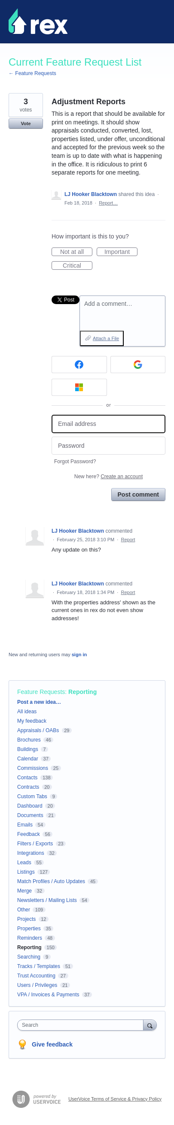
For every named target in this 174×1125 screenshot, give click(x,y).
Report (128, 539)
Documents (30, 815)
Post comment (138, 494)
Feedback (28, 834)
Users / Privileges (37, 985)
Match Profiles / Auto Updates (51, 881)
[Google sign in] (138, 364)
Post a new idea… (39, 702)
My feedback (31, 721)
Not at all (76, 252)
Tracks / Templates (38, 966)
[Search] (150, 1024)
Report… (108, 202)
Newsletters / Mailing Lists (47, 900)
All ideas (27, 712)
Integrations (30, 853)
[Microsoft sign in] (79, 387)
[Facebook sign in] (79, 364)
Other (23, 910)
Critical (77, 266)
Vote (26, 123)
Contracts (28, 787)
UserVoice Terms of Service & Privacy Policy (115, 1098)
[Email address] (108, 424)
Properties (29, 929)
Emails (25, 825)
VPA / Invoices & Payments (48, 995)
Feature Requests (41, 691)
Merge (24, 891)
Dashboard (30, 806)
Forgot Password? (75, 461)
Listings (26, 872)
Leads (24, 863)
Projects (26, 919)
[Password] (108, 446)
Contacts (27, 778)
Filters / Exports (35, 844)
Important (120, 252)
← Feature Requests (32, 73)
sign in (79, 654)
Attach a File (106, 338)
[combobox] (82, 1025)
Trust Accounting (36, 976)
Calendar (27, 759)
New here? (108, 477)
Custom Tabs (32, 796)
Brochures (29, 740)
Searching (28, 957)
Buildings (27, 749)
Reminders (29, 938)
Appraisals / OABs (38, 730)
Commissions (32, 768)
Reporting (82, 691)
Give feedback (52, 1044)
